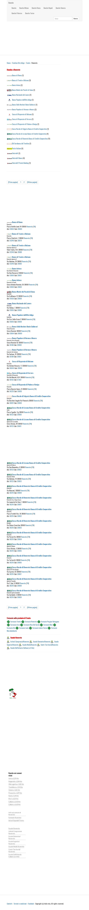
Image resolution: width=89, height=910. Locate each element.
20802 (19, 287)
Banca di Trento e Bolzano (20, 80)
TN (34, 226)
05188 (12, 345)
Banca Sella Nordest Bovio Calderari (23, 104)
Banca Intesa (16, 85)
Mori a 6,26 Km (13, 799)
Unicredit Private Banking (20, 163)
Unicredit (15, 153)
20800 (20, 229)
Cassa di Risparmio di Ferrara (21, 119)
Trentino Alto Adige (18, 63)
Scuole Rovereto (14, 828)
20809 (19, 597)
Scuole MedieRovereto (29, 644)
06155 (12, 380)
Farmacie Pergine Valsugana (50, 621)
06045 (12, 368)
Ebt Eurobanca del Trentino (20, 143)
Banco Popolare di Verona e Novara (23, 109)
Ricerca (76, 18)
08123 (12, 414)
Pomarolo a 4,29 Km (15, 793)
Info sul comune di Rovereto (14, 814)
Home (8, 63)
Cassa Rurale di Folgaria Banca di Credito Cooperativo (29, 129)
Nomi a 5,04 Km (13, 796)
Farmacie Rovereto (31, 621)
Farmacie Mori (48, 625)
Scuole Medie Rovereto (16, 846)
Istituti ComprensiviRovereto (19, 641)
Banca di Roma (17, 75)
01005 (12, 310)
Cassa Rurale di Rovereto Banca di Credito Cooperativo (29, 138)
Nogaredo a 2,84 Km (15, 781)
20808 (19, 585)
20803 (19, 481)
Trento (28, 63)
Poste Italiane (16, 148)
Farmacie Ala (11, 628)
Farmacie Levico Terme (39, 628)
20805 (19, 551)
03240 (12, 240)
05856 (12, 321)
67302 (19, 380)
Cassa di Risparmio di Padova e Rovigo (24, 124)
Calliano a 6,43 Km (14, 802)
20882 (20, 263)
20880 (20, 252)
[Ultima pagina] (32, 182)
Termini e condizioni (20, 903)
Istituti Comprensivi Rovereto (15, 833)
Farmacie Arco (15, 625)
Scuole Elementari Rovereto (14, 838)
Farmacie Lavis (24, 628)
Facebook (31, 903)
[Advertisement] (44, 38)
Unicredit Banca (17, 158)
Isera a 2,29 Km (13, 778)
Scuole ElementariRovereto (41, 641)
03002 (12, 229)
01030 (12, 298)
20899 (19, 310)
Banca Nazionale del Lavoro (20, 95)
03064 (12, 333)
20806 (19, 562)
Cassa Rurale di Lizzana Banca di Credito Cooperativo (29, 134)
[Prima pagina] (13, 182)
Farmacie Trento (15, 621)
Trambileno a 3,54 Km (15, 787)
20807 (19, 574)
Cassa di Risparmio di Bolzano (21, 114)
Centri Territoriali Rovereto (14, 851)
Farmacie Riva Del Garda (31, 625)
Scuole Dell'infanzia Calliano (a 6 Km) (22, 648)
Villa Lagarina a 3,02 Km (16, 784)
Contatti (9, 903)
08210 (12, 493)
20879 (20, 240)
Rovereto (29, 226)
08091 (12, 403)
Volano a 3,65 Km (14, 790)
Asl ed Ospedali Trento (16, 820)
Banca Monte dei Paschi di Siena (22, 90)
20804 (19, 539)
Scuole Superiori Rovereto (13, 843)
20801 (19, 275)
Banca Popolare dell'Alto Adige (21, 100)
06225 (12, 391)
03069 (12, 275)
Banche (11, 2)
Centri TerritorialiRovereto (49, 644)
